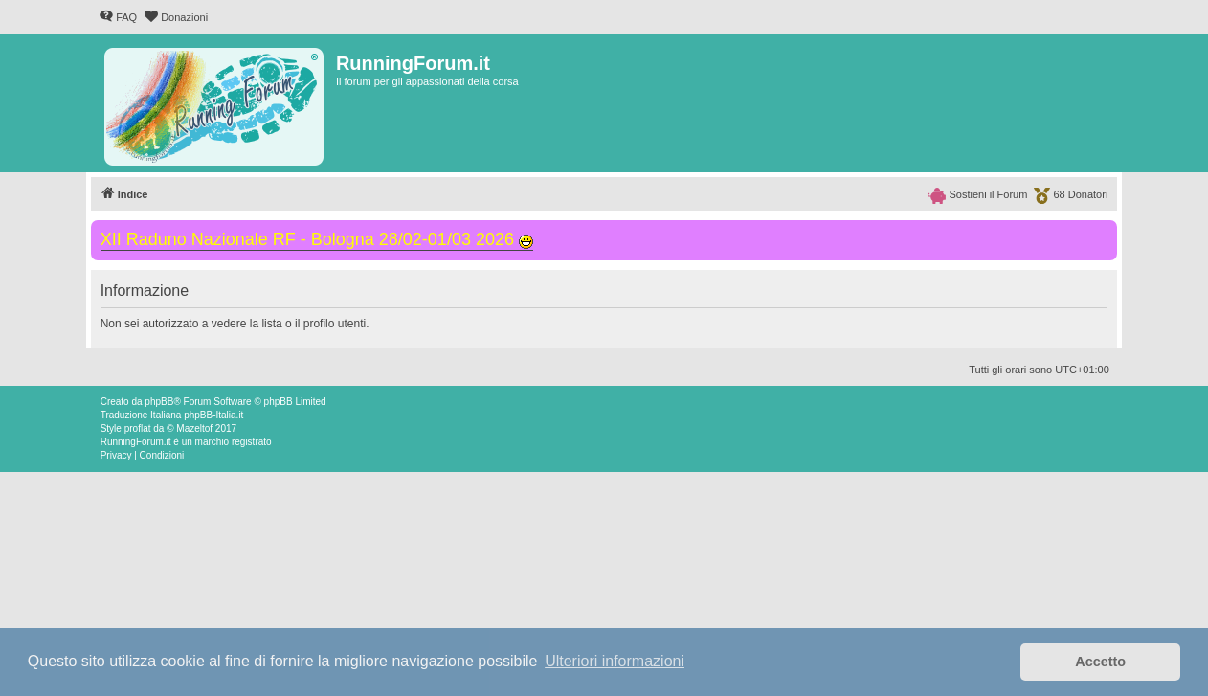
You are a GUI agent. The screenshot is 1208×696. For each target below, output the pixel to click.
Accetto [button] (1100, 661)
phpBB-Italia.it (213, 415)
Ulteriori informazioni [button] (614, 661)
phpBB (159, 401)
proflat (137, 428)
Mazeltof (194, 428)
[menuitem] (118, 17)
